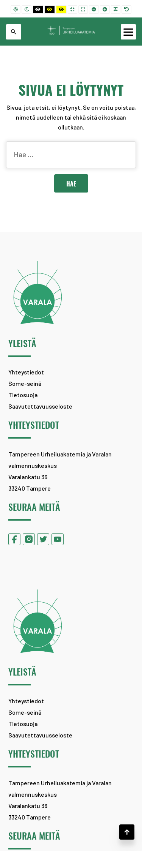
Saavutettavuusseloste (40, 406)
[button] (126, 832)
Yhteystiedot (26, 372)
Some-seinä (24, 383)
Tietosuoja (22, 394)
